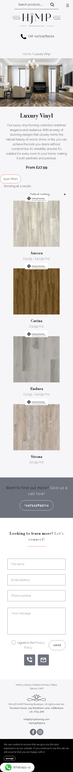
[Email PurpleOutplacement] (43, 660)
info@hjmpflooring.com (36, 719)
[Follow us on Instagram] (40, 732)
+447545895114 (36, 505)
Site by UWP (36, 688)
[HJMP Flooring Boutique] (36, 20)
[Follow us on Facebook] (33, 732)
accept (10, 758)
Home (27, 54)
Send (57, 645)
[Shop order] (47, 194)
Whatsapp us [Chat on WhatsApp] (17, 767)
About (27, 684)
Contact (36, 684)
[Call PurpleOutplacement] (29, 660)
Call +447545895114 (37, 36)
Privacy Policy (49, 684)
